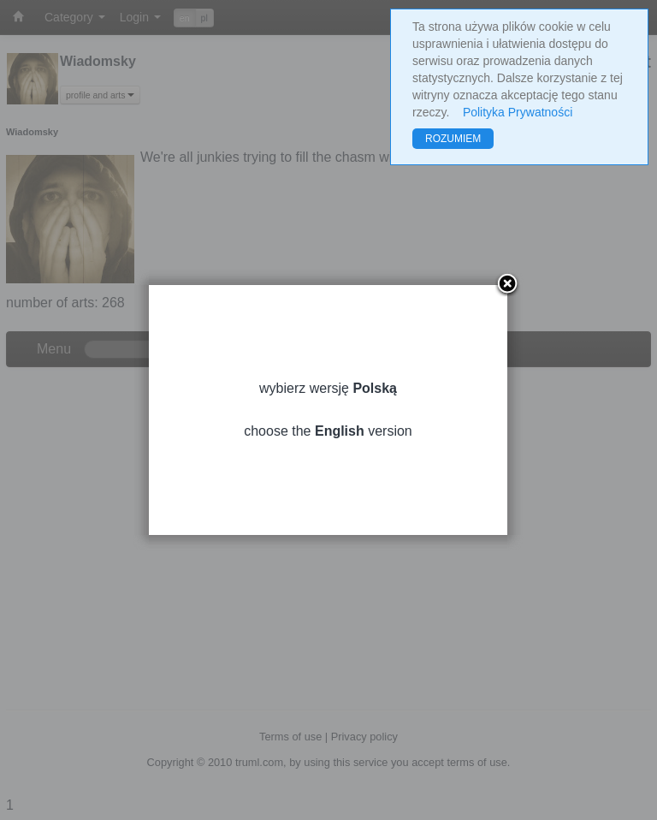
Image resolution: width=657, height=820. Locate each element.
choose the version (328, 431)
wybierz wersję (328, 388)
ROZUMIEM (453, 139)
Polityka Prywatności (517, 112)
